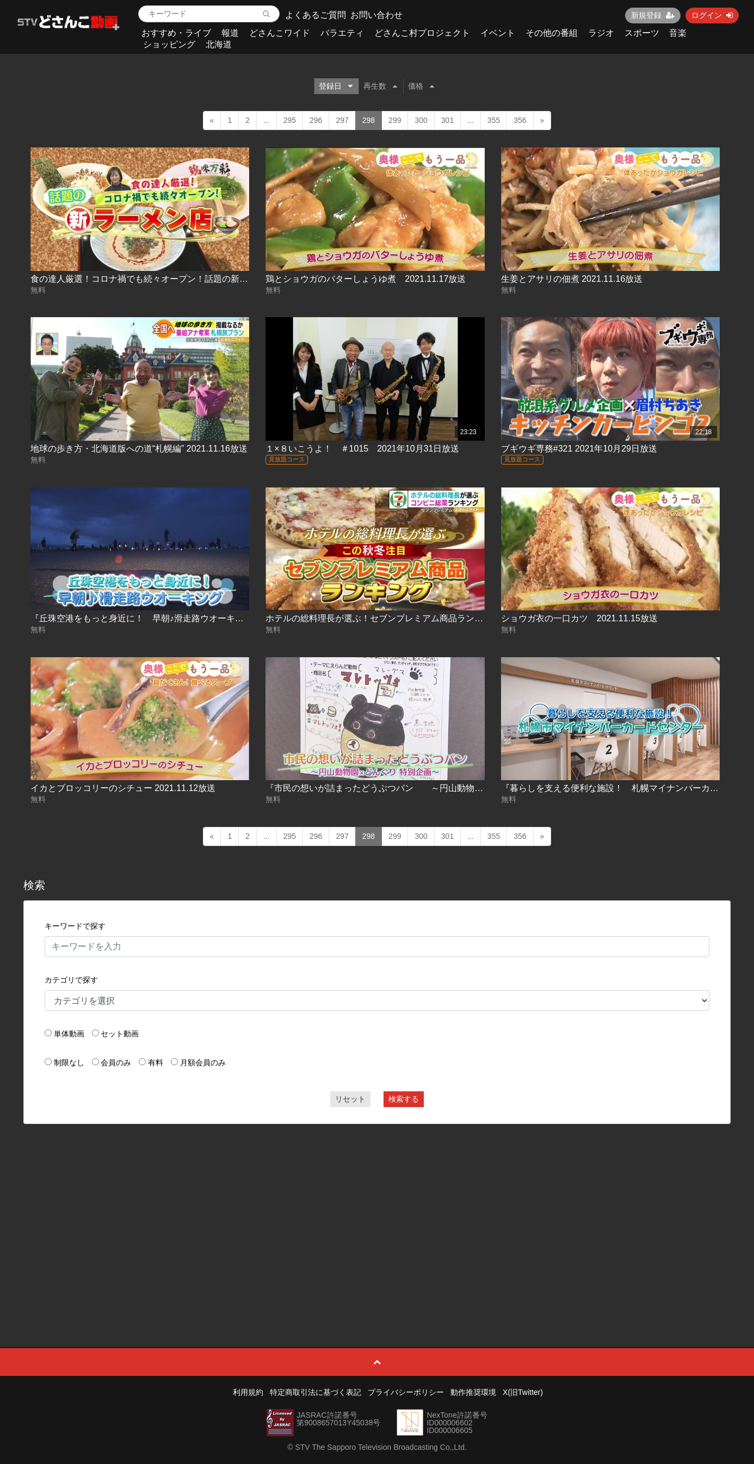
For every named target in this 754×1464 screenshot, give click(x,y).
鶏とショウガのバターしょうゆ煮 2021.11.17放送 (365, 278)
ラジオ (601, 33)
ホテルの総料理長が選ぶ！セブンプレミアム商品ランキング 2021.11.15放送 (417, 618)
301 (447, 120)
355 (493, 120)
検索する (403, 1099)
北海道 (219, 44)
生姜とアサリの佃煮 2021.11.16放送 (572, 278)
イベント (497, 33)
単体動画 (69, 1033)
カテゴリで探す (71, 979)
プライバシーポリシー (406, 1392)
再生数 (380, 86)
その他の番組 (552, 33)
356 (520, 120)
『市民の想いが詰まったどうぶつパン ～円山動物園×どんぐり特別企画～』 (424, 788)
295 (289, 120)
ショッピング (169, 44)
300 (421, 120)
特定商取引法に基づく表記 (315, 1392)
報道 (230, 33)
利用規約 (248, 1392)
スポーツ (642, 33)
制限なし (69, 1062)
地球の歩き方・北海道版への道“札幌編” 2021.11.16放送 (139, 448)
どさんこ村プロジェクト (422, 33)
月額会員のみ (203, 1062)
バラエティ (342, 33)
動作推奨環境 (473, 1392)
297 (342, 120)
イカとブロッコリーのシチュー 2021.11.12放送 (123, 788)
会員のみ (116, 1062)
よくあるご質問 (315, 15)
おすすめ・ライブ (176, 33)
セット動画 (120, 1033)
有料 (155, 1062)
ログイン (712, 15)
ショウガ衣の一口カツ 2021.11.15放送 (579, 618)
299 (394, 120)
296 (316, 120)
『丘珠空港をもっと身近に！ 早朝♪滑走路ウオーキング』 (145, 618)
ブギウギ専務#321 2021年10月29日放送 (579, 448)
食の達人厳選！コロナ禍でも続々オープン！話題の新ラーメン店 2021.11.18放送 (188, 278)
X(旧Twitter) (523, 1392)
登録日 (336, 86)
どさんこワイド (279, 33)
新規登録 (653, 15)
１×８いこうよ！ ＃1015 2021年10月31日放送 (362, 448)
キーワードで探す (75, 926)
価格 (421, 86)
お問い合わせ (376, 15)
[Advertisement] (377, 1211)
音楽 (678, 33)
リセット (350, 1099)
